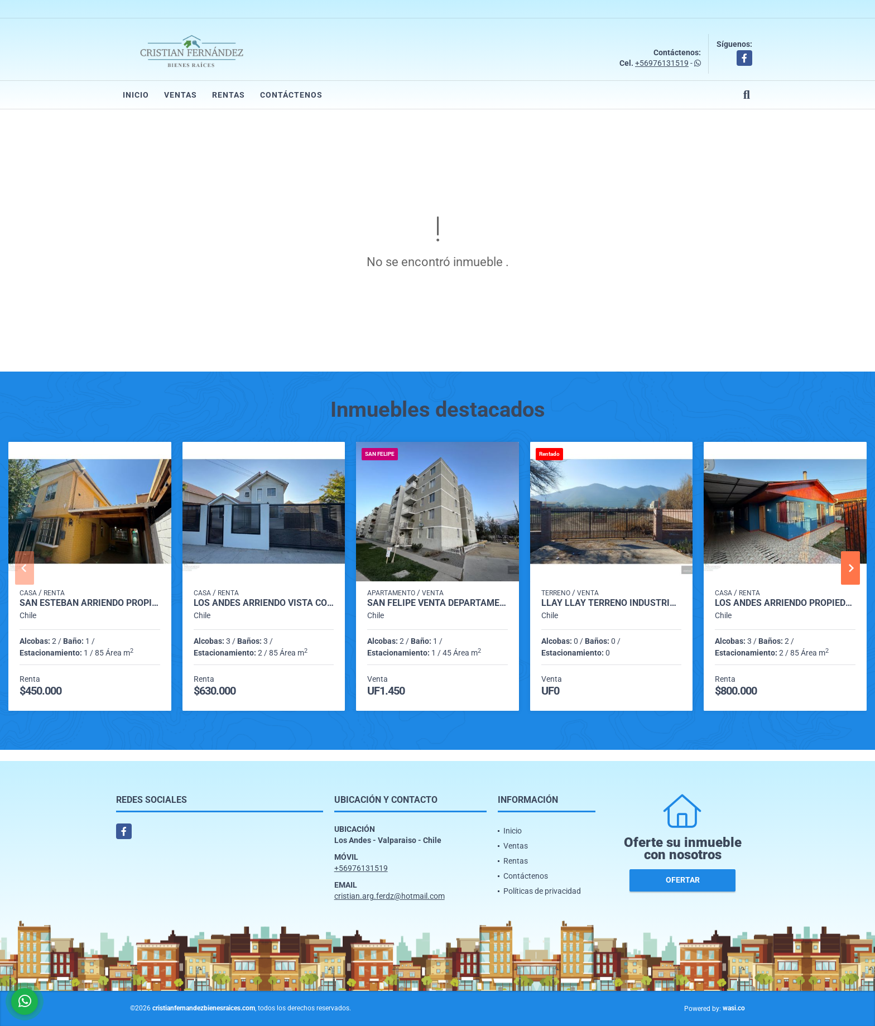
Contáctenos (291, 94)
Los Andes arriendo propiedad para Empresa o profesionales (785, 603)
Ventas (180, 94)
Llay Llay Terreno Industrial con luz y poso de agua (611, 603)
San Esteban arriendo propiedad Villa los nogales (90, 603)
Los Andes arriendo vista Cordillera (264, 603)
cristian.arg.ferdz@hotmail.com (389, 896)
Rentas (228, 94)
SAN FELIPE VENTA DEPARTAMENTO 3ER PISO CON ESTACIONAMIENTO (437, 603)
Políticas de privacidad (542, 891)
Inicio (136, 94)
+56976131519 (662, 63)
